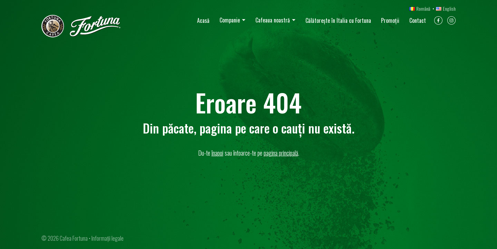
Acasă (203, 20)
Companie (230, 20)
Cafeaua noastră (272, 20)
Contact (417, 20)
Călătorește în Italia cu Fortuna (338, 20)
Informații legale (107, 238)
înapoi (217, 152)
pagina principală (281, 152)
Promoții (390, 20)
